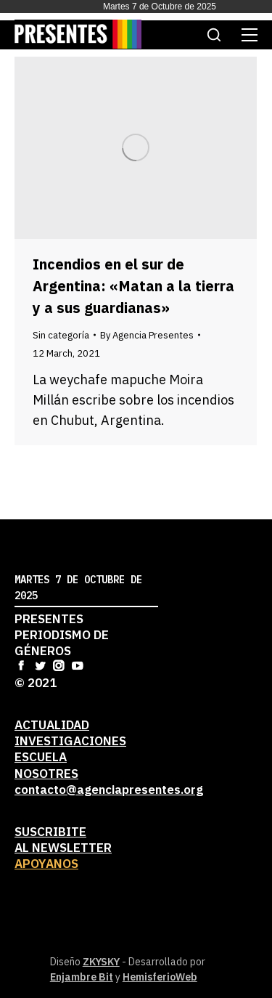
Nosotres (46, 774)
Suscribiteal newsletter (63, 840)
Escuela (41, 757)
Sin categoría (61, 335)
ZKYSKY (101, 961)
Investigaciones (70, 741)
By (147, 335)
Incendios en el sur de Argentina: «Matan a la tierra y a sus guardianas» (133, 285)
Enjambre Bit (81, 976)
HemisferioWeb (160, 976)
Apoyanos (46, 864)
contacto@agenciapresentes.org (109, 790)
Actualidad (52, 725)
